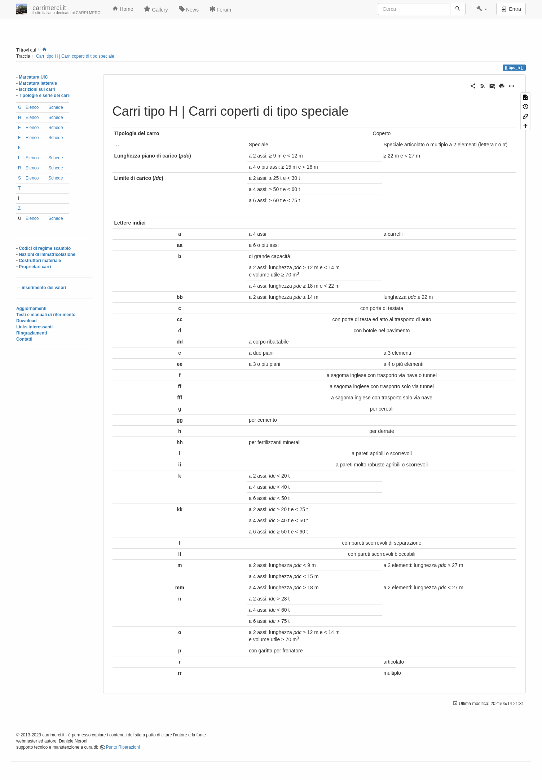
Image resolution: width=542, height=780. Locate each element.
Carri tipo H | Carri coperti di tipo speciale (75, 56)
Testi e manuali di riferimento (45, 314)
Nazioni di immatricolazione (47, 254)
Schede (55, 107)
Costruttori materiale (40, 260)
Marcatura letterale (38, 83)
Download (26, 320)
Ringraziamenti (31, 333)
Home (122, 8)
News (189, 9)
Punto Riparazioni (123, 747)
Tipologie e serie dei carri (44, 95)
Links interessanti (34, 326)
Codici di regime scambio (45, 248)
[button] (482, 9)
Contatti (24, 339)
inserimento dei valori (44, 287)
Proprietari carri (35, 266)
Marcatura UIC (33, 77)
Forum (220, 9)
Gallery (156, 9)
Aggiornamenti (31, 308)
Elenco (32, 107)
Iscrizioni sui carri (37, 89)
